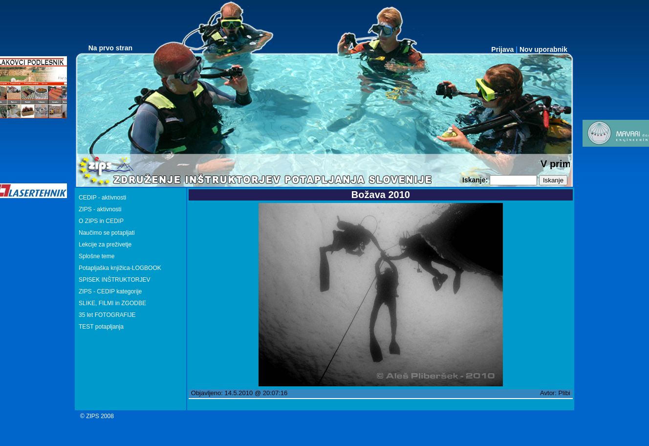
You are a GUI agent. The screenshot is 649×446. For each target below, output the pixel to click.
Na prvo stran (110, 48)
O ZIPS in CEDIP (101, 221)
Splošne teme (96, 256)
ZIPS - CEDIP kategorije (110, 291)
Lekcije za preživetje (105, 244)
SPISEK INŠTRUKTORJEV (114, 279)
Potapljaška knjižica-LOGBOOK (120, 268)
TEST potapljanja (101, 326)
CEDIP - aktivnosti (102, 197)
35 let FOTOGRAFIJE (107, 315)
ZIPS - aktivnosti (100, 209)
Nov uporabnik (543, 49)
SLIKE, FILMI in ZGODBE (112, 303)
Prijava (502, 49)
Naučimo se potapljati (107, 232)
